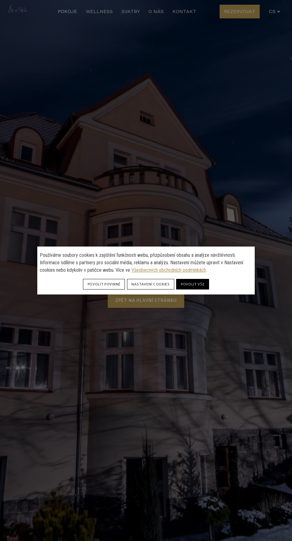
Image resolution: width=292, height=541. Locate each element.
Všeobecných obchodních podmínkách (168, 270)
